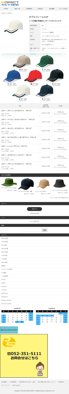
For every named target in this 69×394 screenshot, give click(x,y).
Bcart (53, 390)
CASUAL (4, 290)
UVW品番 (9, 13)
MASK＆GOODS (6, 300)
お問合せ (40, 8)
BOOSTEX (4, 293)
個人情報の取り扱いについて (47, 382)
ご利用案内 (28, 8)
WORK (3, 283)
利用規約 (61, 382)
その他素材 (4, 276)
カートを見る (63, 8)
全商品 (3, 13)
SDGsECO (4, 297)
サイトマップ (5, 385)
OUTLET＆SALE (6, 303)
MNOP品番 (4, 248)
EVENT (3, 279)
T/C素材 (3, 272)
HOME (6, 8)
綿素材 (3, 266)
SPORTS (4, 286)
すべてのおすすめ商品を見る (59, 197)
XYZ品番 (4, 259)
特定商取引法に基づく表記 (27, 382)
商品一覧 (17, 8)
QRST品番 (4, 252)
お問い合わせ (16, 385)
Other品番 (4, 262)
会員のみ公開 (46, 113)
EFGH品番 (4, 241)
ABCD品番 (4, 238)
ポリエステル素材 (6, 269)
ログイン (56, 114)
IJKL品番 (4, 245)
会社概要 (51, 8)
